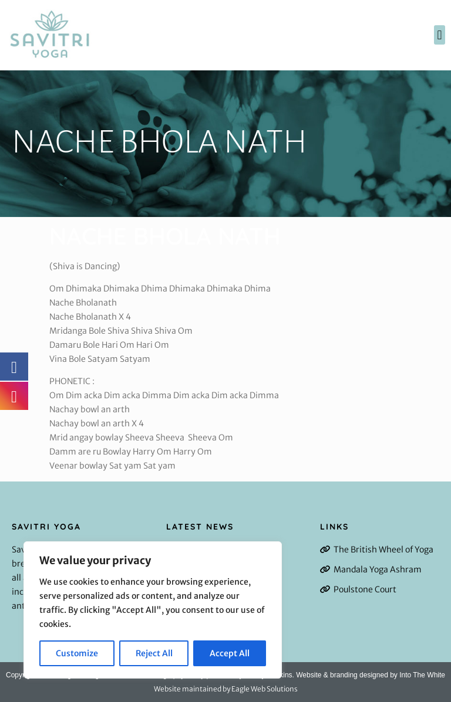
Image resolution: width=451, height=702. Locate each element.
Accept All (230, 653)
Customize (77, 653)
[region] (152, 610)
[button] (439, 35)
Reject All (154, 653)
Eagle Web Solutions (264, 688)
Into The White (422, 675)
